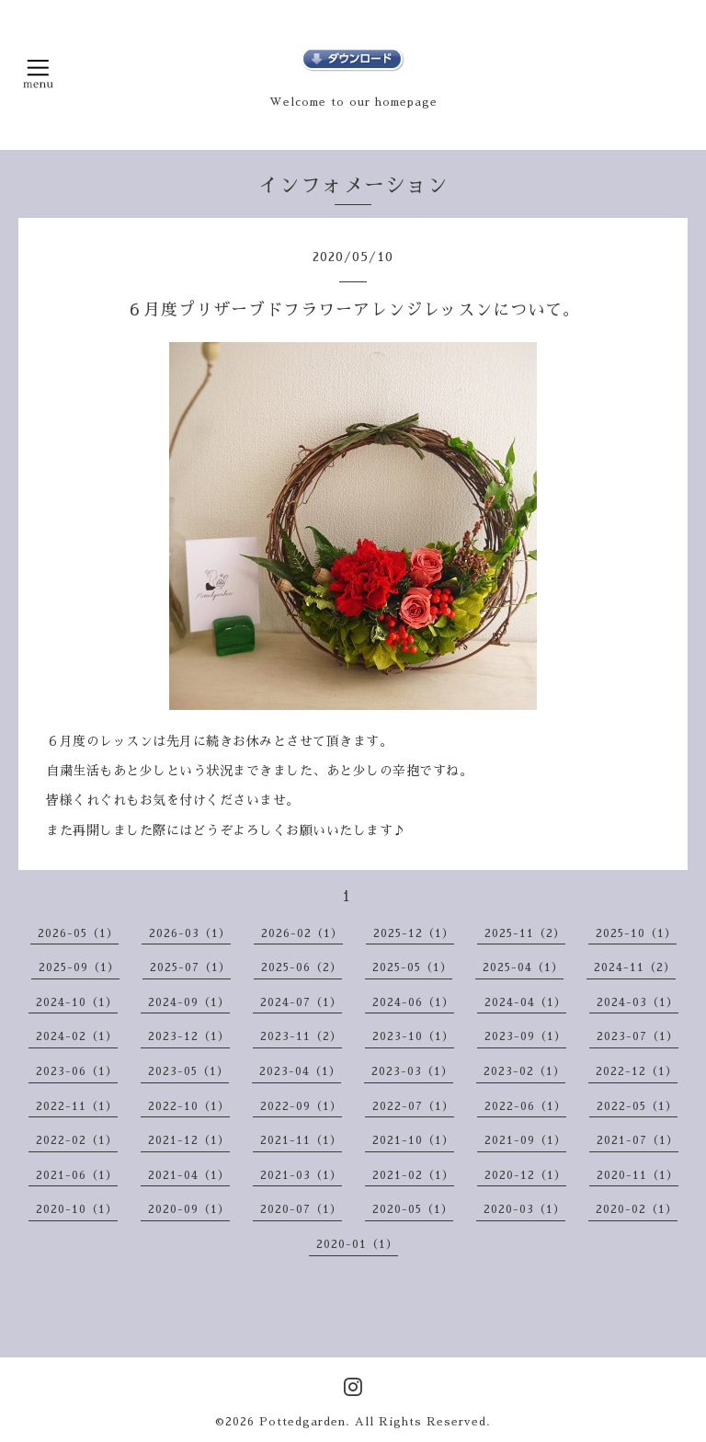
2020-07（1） (301, 1209)
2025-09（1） (79, 967)
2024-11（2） (635, 967)
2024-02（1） (77, 1036)
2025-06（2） (301, 967)
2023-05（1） (188, 1071)
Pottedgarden (302, 1421)
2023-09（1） (525, 1036)
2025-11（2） (524, 933)
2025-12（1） (413, 933)
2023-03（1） (412, 1071)
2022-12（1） (637, 1071)
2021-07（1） (637, 1140)
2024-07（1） (301, 1002)
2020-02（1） (637, 1209)
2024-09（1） (189, 1002)
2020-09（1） (189, 1209)
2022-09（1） (301, 1106)
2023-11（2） (301, 1036)
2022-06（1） (525, 1106)
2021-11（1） (301, 1140)
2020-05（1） (412, 1209)
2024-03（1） (637, 1002)
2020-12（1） (525, 1175)
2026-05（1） (78, 933)
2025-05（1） (412, 967)
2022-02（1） (77, 1140)
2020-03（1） (524, 1209)
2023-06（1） (77, 1071)
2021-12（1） (189, 1140)
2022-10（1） (189, 1106)
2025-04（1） (523, 967)
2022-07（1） (413, 1106)
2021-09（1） (525, 1140)
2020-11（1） (637, 1175)
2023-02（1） (524, 1071)
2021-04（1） (189, 1175)
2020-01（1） (357, 1244)
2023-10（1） (413, 1036)
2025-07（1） (190, 967)
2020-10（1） (77, 1209)
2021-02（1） (413, 1175)
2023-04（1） (300, 1071)
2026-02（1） (302, 933)
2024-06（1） (413, 1002)
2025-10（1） (636, 933)
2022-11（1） (77, 1106)
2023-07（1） (637, 1036)
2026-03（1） (190, 933)
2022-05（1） (637, 1106)
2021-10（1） (413, 1140)
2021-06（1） (77, 1175)
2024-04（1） (525, 1002)
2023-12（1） (189, 1036)
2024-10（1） (77, 1002)
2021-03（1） (301, 1175)
